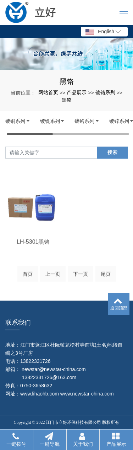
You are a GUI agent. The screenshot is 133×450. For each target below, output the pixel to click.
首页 (28, 276)
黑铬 (67, 100)
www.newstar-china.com (87, 394)
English (103, 32)
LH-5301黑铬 (33, 254)
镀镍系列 (50, 121)
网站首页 (48, 92)
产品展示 (77, 92)
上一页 (52, 276)
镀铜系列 (15, 121)
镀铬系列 (105, 92)
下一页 (80, 276)
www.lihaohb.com (39, 394)
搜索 (112, 152)
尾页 (106, 276)
